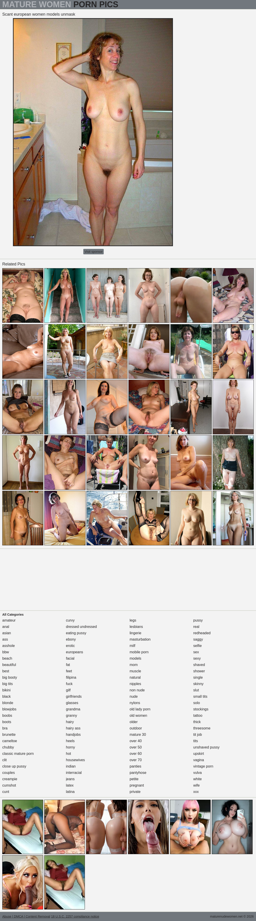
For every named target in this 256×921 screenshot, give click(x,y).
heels (70, 741)
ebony (71, 639)
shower (199, 671)
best (5, 671)
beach (7, 658)
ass (5, 639)
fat (68, 665)
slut (196, 690)
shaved (199, 665)
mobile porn (139, 652)
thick (197, 722)
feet (69, 671)
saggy (198, 639)
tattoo (197, 715)
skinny (198, 684)
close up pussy (14, 766)
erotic (70, 646)
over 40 (136, 741)
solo (196, 703)
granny (71, 715)
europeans (74, 652)
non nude (137, 690)
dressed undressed (81, 627)
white (197, 779)
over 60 (136, 754)
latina (70, 792)
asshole (8, 646)
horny (70, 747)
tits (195, 741)
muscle (135, 671)
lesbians (136, 627)
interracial (74, 773)
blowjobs (9, 709)
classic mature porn (18, 754)
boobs (7, 715)
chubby (8, 747)
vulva (197, 773)
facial (70, 658)
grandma (73, 709)
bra (4, 728)
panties (135, 766)
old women (138, 715)
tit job (197, 734)
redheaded (202, 633)
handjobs (73, 734)
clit (4, 760)
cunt (5, 792)
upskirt (198, 754)
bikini (6, 690)
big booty (9, 677)
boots (6, 722)
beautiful (9, 665)
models (135, 658)
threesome (202, 728)
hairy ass (73, 728)
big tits (7, 684)
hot (68, 754)
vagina (198, 760)
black (6, 696)
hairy (70, 722)
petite (134, 779)
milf (132, 646)
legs (133, 620)
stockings (201, 709)
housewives (75, 760)
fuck (69, 684)
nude (134, 696)
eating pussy (76, 633)
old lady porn (140, 709)
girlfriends (74, 696)
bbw (5, 652)
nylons (135, 703)
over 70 (136, 760)
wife (196, 785)
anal (5, 627)
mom (134, 665)
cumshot (9, 785)
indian (71, 766)
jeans (70, 779)
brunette (9, 734)
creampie (9, 779)
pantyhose (138, 773)
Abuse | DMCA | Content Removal (26, 916)
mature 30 (138, 734)
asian (6, 633)
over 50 (136, 747)
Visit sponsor (93, 251)
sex (196, 652)
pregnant (137, 785)
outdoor (136, 728)
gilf (68, 690)
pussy (198, 620)
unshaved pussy (206, 747)
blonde (7, 703)
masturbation (140, 639)
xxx (196, 792)
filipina (71, 677)
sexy (197, 658)
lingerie (135, 633)
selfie (197, 646)
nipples (135, 684)
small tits (200, 696)
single (198, 677)
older (134, 722)
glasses (72, 703)
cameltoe (9, 741)
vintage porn (203, 766)
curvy (70, 620)
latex (70, 785)
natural (135, 677)
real (196, 627)
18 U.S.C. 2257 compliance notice (75, 916)
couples (8, 773)
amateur (9, 620)
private (135, 792)
